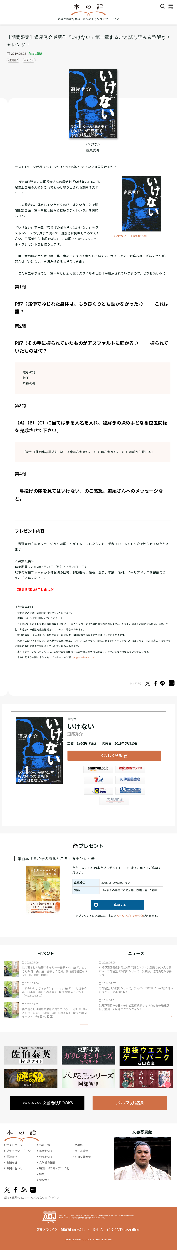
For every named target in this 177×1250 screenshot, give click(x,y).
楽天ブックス (130, 770)
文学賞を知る (47, 1162)
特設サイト (46, 1180)
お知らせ (11, 1162)
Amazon (98, 770)
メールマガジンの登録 (129, 915)
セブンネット (98, 781)
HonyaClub (130, 791)
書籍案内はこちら (48, 1102)
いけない (29, 60)
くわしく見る (111, 755)
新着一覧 (44, 1145)
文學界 (79, 1145)
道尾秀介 (14, 60)
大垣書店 (114, 802)
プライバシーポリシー (19, 1150)
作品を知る (46, 1156)
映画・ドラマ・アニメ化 (54, 1168)
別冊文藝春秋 (83, 1156)
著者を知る (46, 1150)
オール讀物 (81, 1150)
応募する (108, 904)
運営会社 (11, 1156)
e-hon (98, 791)
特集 (42, 1174)
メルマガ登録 (129, 1102)
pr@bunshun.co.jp (83, 657)
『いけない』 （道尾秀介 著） (132, 236)
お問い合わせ (14, 1168)
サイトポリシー (15, 1145)
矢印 (83, 1024)
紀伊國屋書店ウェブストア (130, 781)
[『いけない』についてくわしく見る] (93, 103)
